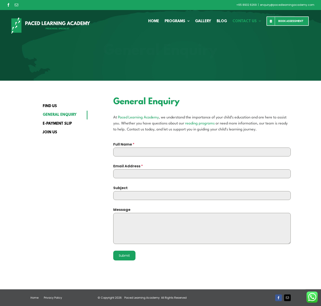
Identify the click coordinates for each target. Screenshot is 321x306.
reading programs (200, 123)
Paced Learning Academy (138, 117)
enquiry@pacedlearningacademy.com (287, 5)
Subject (120, 187)
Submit (124, 255)
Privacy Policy (53, 298)
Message (121, 209)
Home (34, 298)
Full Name (124, 144)
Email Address (128, 166)
